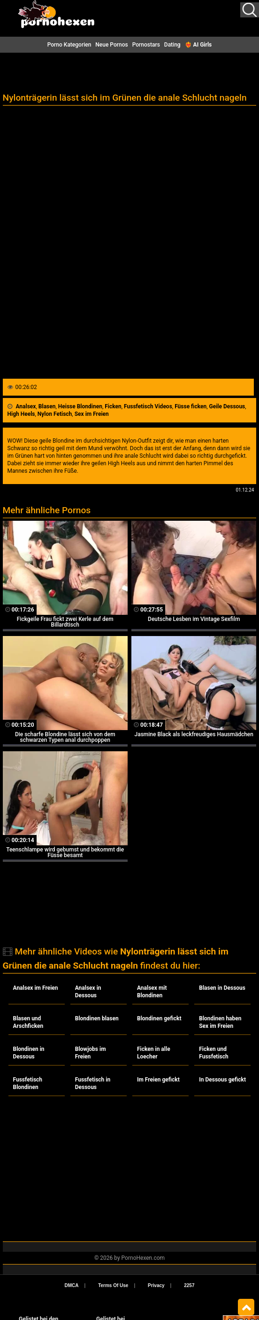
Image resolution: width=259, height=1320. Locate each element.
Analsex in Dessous (88, 992)
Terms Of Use (113, 1285)
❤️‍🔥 (198, 44)
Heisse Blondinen (80, 406)
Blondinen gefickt (159, 1018)
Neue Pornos (111, 44)
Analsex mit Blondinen (152, 992)
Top (246, 1307)
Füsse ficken (190, 406)
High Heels (21, 414)
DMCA (72, 1285)
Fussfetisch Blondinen (28, 1083)
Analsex (26, 406)
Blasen (47, 406)
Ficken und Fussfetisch (214, 1053)
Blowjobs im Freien (90, 1053)
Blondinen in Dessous (29, 1053)
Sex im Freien (92, 414)
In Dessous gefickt (222, 1079)
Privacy (156, 1285)
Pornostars (146, 44)
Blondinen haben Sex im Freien (220, 1022)
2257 (189, 1285)
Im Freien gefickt (158, 1079)
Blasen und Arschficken (28, 1022)
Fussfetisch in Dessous (92, 1083)
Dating (172, 44)
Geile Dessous (227, 406)
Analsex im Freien (35, 988)
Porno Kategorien (69, 44)
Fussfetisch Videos (148, 406)
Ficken (113, 406)
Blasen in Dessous (222, 988)
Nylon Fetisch (55, 414)
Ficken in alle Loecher (153, 1053)
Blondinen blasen (97, 1018)
